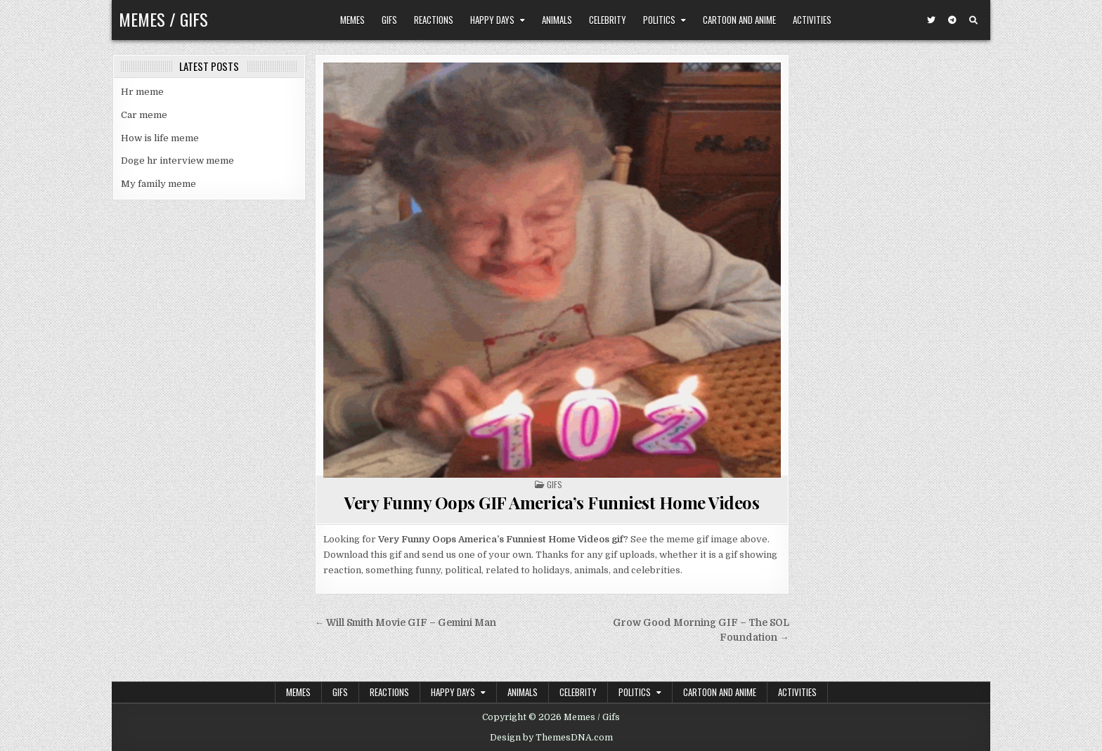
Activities (812, 20)
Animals (557, 20)
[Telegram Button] (952, 20)
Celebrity (607, 20)
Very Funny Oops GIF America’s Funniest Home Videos (551, 502)
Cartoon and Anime (739, 20)
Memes (352, 20)
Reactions (433, 20)
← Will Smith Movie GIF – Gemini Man (406, 623)
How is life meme (160, 138)
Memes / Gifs (163, 19)
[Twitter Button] (931, 20)
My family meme (158, 183)
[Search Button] (973, 20)
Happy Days (492, 20)
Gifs (389, 20)
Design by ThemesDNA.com (551, 738)
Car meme (144, 115)
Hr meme (142, 91)
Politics (659, 20)
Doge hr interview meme (177, 160)
